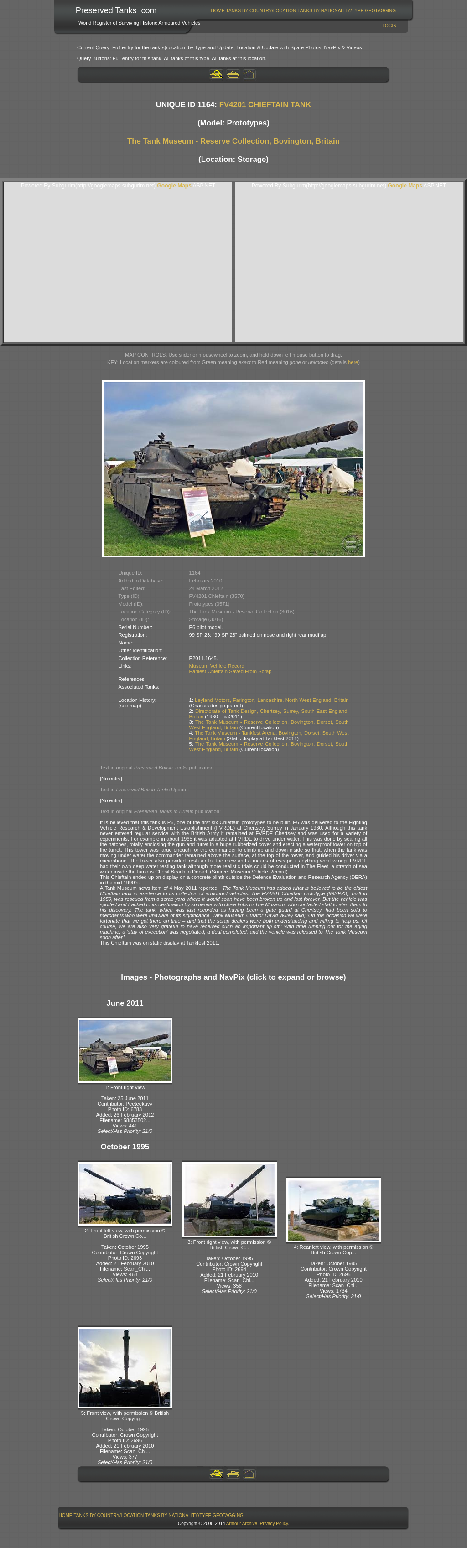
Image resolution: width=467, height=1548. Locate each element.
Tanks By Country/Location (261, 10)
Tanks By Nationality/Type (330, 10)
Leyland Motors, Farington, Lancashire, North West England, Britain (271, 700)
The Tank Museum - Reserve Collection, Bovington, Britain (233, 141)
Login (389, 25)
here (353, 362)
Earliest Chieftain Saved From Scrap (230, 671)
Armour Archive (241, 1523)
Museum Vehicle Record (216, 666)
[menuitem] (217, 11)
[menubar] (303, 11)
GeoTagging (380, 10)
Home (218, 10)
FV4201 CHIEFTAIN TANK (265, 104)
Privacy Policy (274, 1523)
